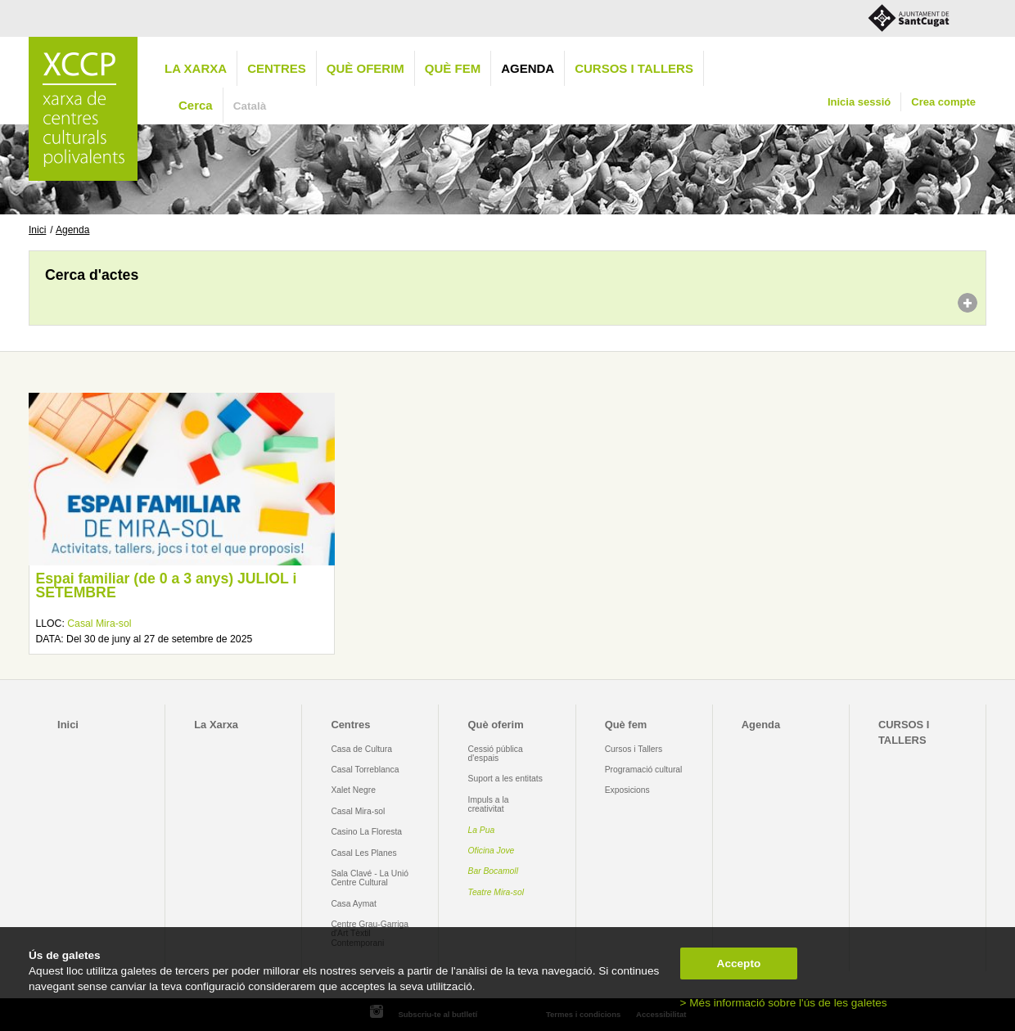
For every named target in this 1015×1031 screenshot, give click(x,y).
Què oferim (365, 68)
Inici (37, 230)
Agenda (527, 68)
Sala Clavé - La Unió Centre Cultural (369, 878)
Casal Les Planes (363, 853)
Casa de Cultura (361, 749)
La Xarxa (196, 68)
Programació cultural (644, 769)
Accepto (739, 963)
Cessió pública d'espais (495, 754)
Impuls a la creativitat (488, 804)
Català (250, 106)
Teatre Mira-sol (496, 892)
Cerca (195, 105)
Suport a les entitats (505, 778)
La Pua (481, 830)
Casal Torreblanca (365, 769)
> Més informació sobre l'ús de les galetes (783, 1003)
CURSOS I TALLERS (634, 68)
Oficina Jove (491, 850)
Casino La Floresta (366, 831)
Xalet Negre (353, 790)
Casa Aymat (354, 903)
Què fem (452, 68)
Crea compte (943, 102)
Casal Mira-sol (99, 623)
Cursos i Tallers (633, 749)
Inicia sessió (859, 102)
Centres (276, 68)
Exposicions (627, 790)
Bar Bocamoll (493, 871)
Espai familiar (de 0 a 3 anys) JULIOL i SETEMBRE (165, 585)
